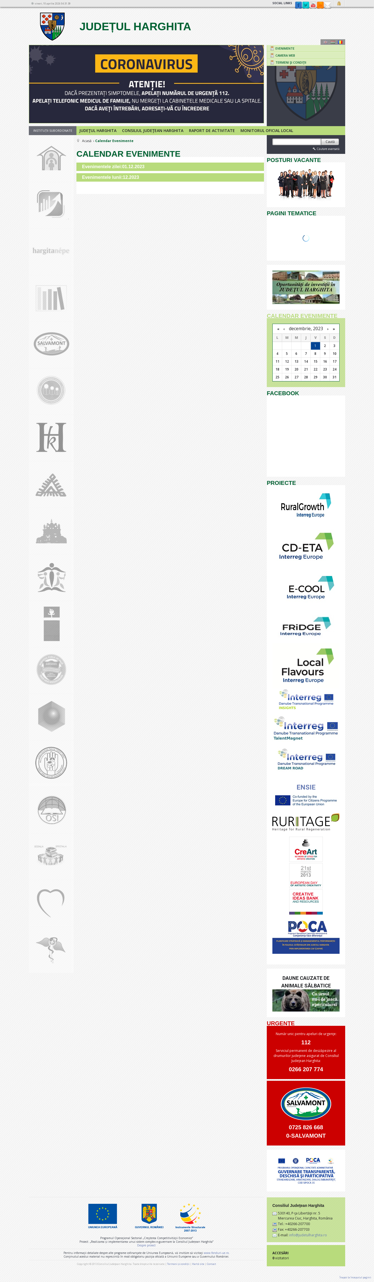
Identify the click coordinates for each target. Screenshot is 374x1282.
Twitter (305, 5)
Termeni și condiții (178, 1264)
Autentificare (340, 3)
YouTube (313, 5)
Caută (330, 141)
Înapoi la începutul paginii (355, 1277)
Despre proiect (146, 1245)
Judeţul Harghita (97, 130)
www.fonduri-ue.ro (216, 1253)
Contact (327, 5)
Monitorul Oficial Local (266, 130)
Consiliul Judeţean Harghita (152, 130)
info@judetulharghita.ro (308, 1235)
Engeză (325, 42)
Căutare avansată (326, 149)
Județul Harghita (115, 26)
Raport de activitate (212, 130)
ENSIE (305, 787)
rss (320, 5)
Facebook (298, 5)
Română (340, 42)
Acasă (87, 140)
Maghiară (333, 42)
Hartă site (198, 1264)
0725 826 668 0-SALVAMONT (306, 1131)
